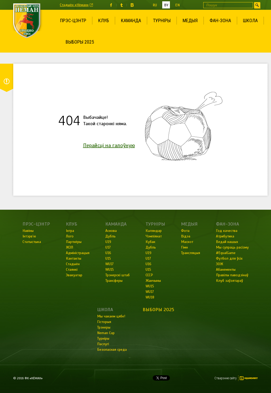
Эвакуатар (74, 275)
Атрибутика (225, 236)
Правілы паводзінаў (232, 275)
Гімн (184, 247)
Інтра (70, 230)
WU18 (150, 297)
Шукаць (257, 5)
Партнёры (74, 242)
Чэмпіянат (154, 236)
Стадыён (73, 264)
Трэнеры (103, 327)
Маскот (187, 242)
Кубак (150, 242)
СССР (149, 275)
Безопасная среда (112, 349)
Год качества (226, 230)
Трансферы (114, 280)
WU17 (109, 264)
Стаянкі (72, 269)
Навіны (28, 230)
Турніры (162, 20)
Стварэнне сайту (225, 378)
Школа (250, 20)
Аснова (111, 230)
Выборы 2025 (80, 42)
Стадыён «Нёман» (74, 5)
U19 (108, 242)
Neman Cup (106, 333)
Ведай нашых (227, 242)
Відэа (185, 236)
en (177, 5)
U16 (108, 253)
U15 (108, 258)
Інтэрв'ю (29, 236)
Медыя (190, 20)
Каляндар (154, 230)
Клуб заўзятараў (229, 280)
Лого (70, 236)
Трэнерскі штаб (117, 275)
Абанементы (226, 269)
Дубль (110, 236)
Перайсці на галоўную (109, 145)
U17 (108, 247)
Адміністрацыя (77, 253)
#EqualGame (226, 253)
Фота (185, 230)
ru (155, 5)
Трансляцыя (190, 253)
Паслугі (103, 344)
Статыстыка (31, 242)
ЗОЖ (219, 264)
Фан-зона (220, 20)
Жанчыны (153, 280)
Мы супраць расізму (232, 247)
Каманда (131, 20)
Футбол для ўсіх (229, 258)
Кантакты (73, 258)
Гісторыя (104, 322)
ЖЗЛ (69, 247)
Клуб (103, 20)
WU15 (109, 269)
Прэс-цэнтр (73, 20)
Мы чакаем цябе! (111, 316)
